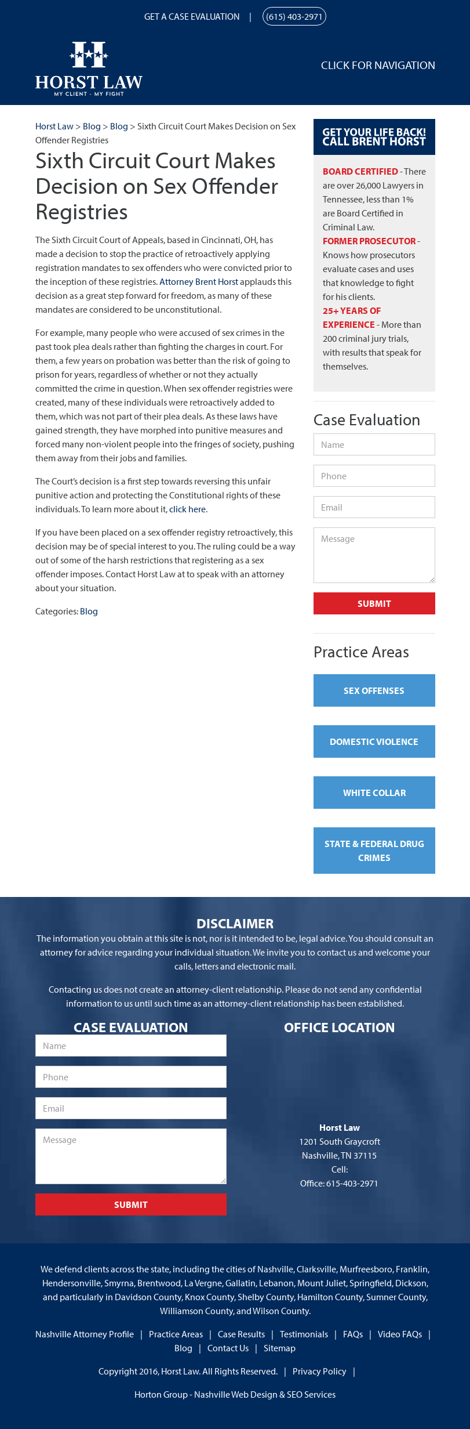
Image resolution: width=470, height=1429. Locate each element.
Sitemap (280, 1348)
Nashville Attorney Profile (84, 1334)
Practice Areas (176, 1334)
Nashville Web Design (236, 1394)
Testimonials (304, 1334)
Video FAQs (400, 1334)
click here (187, 509)
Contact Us (228, 1348)
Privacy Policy (320, 1371)
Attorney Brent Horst (198, 281)
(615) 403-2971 (294, 16)
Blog (89, 611)
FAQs (353, 1334)
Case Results (241, 1334)
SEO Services (311, 1394)
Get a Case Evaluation (192, 16)
